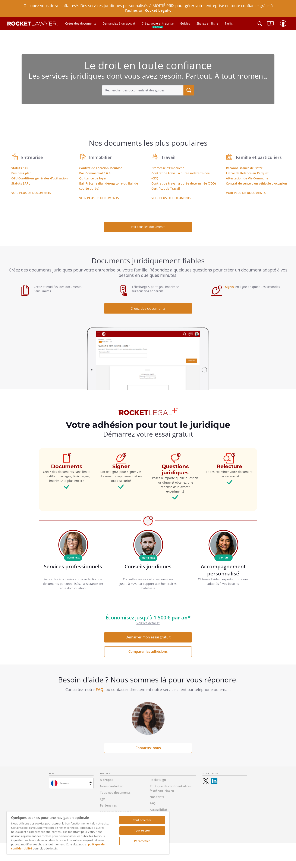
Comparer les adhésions (148, 651)
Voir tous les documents (148, 227)
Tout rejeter (142, 830)
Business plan (21, 173)
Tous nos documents (115, 793)
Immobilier (100, 157)
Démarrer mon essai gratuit (148, 637)
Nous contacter (111, 786)
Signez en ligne (207, 23)
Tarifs (229, 23)
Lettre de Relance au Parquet (247, 173)
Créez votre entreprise (158, 24)
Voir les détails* (148, 623)
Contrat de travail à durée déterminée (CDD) (183, 183)
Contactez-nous (148, 747)
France (64, 783)
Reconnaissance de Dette (244, 168)
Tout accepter (142, 820)
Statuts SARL (20, 183)
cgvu (103, 799)
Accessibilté (158, 810)
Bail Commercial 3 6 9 (94, 173)
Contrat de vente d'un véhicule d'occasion (256, 183)
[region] (88, 832)
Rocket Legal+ (157, 10)
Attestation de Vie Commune (247, 178)
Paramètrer (142, 841)
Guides (185, 23)
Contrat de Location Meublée (100, 168)
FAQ (99, 689)
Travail (168, 157)
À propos (106, 780)
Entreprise (32, 157)
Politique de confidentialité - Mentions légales (171, 788)
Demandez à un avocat (119, 23)
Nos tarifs (157, 797)
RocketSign (158, 780)
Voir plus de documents (31, 193)
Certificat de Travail (165, 188)
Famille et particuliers (259, 157)
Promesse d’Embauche (167, 168)
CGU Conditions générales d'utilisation (39, 178)
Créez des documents (80, 23)
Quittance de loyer (93, 178)
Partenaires (108, 805)
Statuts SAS (19, 168)
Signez (229, 287)
